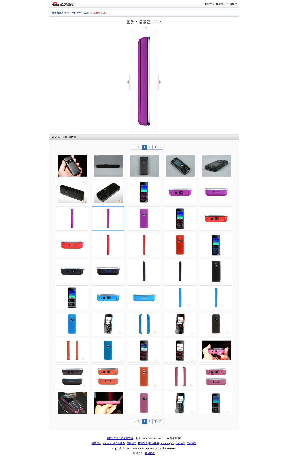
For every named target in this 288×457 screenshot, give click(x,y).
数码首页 (209, 4)
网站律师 (154, 443)
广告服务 (120, 443)
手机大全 (76, 13)
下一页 (158, 147)
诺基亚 (87, 13)
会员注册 (180, 443)
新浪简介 (96, 443)
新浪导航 (232, 4)
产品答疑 (191, 443)
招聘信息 (143, 443)
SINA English (167, 443)
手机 (66, 13)
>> (160, 82)
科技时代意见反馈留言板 (120, 438)
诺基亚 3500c (60, 137)
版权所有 (150, 453)
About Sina (108, 443)
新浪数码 (57, 13)
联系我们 (131, 443)
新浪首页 (221, 4)
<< (128, 82)
